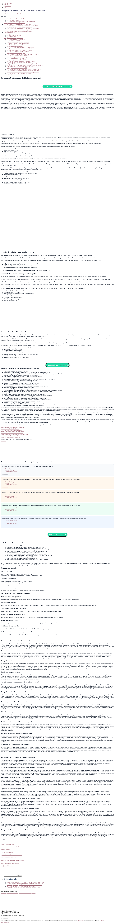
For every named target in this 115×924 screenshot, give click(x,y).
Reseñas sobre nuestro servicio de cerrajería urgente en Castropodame (21, 29)
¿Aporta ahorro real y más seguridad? (17, 68)
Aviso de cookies (5, 922)
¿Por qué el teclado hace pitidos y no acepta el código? (21, 61)
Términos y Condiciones (25, 893)
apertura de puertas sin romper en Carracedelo (12, 433)
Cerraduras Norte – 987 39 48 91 (57, 365)
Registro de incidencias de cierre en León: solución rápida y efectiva (23, 887)
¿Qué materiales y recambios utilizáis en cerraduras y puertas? (23, 70)
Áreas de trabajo (8, 3)
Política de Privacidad (12, 893)
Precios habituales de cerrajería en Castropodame (19, 31)
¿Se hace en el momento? (14, 40)
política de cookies (80, 920)
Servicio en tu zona (12, 74)
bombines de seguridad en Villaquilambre (11, 435)
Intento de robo (11, 36)
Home (2, 13)
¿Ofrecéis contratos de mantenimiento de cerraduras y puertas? (23, 54)
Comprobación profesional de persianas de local (19, 27)
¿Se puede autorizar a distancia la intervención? (19, 49)
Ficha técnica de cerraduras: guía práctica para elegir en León (21, 886)
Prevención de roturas (13, 20)
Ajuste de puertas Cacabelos (7, 852)
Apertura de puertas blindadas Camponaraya (11, 855)
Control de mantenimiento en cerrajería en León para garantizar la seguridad (25, 882)
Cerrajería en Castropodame (7, 844)
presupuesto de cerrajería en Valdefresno (10, 437)
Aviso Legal (3, 893)
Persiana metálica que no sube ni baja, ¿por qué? (20, 62)
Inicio (5, 1)
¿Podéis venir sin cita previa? (15, 44)
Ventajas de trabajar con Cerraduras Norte (14, 23)
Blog (5, 7)
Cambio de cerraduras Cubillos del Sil (10, 846)
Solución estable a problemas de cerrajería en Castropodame (22, 25)
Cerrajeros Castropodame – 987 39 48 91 (57, 86)
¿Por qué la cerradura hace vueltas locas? (18, 55)
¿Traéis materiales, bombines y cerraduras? (18, 42)
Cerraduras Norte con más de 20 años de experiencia (17, 19)
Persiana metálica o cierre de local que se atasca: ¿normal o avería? (24, 69)
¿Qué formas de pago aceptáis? (15, 46)
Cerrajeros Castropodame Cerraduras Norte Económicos (18, 13)
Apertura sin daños (12, 34)
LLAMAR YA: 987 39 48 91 (57, 535)
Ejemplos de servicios (9, 32)
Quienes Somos (7, 6)
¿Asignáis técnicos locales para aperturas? (18, 43)
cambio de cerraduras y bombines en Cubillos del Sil (13, 427)
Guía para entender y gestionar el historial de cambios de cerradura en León (25, 883)
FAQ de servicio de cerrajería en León (13, 38)
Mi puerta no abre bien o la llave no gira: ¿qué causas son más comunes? (25, 65)
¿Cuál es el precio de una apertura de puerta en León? (20, 47)
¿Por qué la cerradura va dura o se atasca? (18, 51)
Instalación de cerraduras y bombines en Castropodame (21, 21)
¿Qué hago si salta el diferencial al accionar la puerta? (21, 59)
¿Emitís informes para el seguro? (16, 53)
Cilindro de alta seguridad (14, 35)
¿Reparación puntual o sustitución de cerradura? (19, 50)
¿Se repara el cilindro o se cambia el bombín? (19, 73)
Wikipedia (3, 441)
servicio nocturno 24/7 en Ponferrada (10, 429)
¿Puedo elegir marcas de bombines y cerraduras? (20, 57)
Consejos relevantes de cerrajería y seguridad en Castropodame (23, 28)
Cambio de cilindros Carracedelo (9, 857)
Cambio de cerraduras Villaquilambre (10, 863)
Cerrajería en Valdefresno (7, 866)
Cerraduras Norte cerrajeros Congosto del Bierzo (12, 860)
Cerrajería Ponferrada (6, 849)
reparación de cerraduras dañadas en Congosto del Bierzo (14, 434)
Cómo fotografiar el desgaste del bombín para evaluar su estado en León (24, 885)
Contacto (6, 4)
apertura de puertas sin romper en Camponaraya (12, 431)
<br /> (57, 315)
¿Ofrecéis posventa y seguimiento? (16, 58)
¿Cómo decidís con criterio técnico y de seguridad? (20, 66)
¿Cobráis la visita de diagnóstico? (16, 39)
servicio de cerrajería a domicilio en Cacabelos (12, 430)
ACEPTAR (101, 920)
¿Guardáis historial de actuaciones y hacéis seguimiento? (22, 64)
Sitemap (33, 893)
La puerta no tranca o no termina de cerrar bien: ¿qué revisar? (23, 72)
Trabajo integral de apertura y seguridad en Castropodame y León (20, 24)
